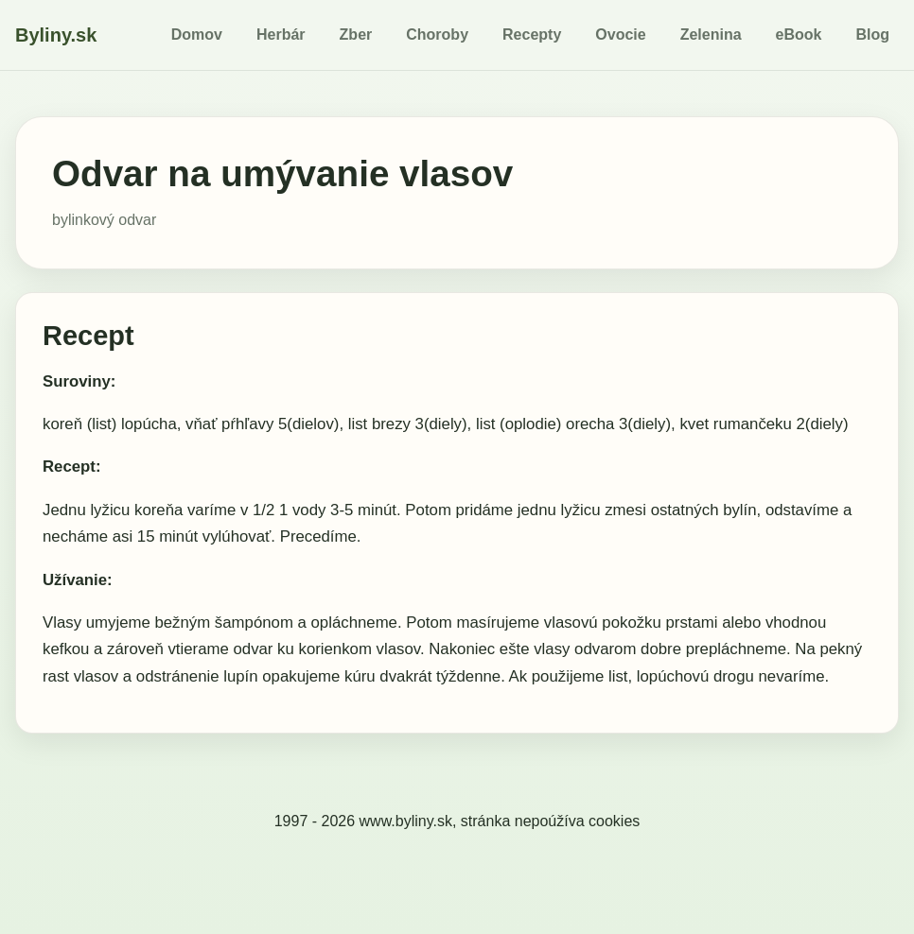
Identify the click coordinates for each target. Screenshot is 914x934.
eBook (799, 34)
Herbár (281, 34)
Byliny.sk (56, 35)
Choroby (437, 34)
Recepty (531, 34)
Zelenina (711, 34)
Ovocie (620, 34)
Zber (356, 34)
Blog (872, 34)
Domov (196, 34)
